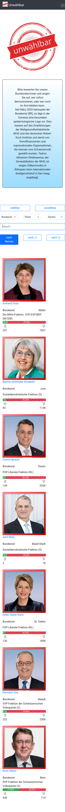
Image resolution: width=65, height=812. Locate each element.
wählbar (15, 207)
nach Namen (9, 239)
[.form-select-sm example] (9, 217)
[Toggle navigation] (60, 4)
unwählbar (50, 207)
